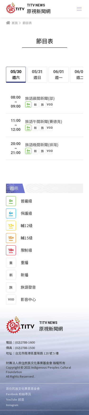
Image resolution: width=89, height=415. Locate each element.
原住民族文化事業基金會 (23, 388)
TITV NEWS (36, 5)
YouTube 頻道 (15, 399)
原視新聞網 (39, 11)
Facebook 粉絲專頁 (18, 394)
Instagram (12, 405)
